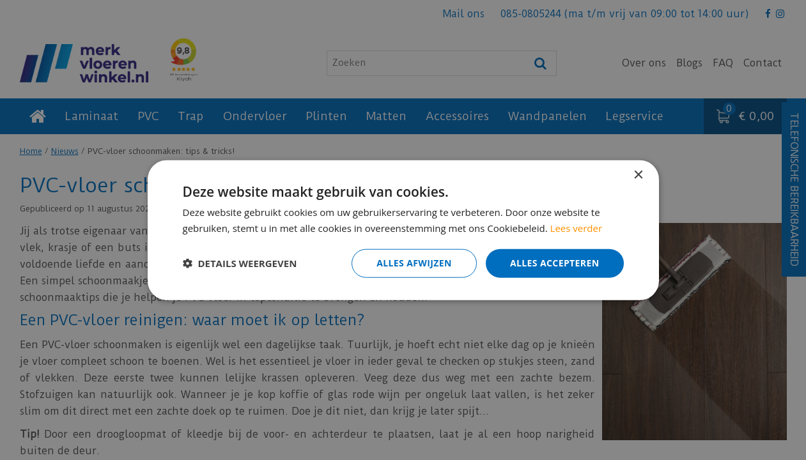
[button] (240, 263)
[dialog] (403, 230)
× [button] (638, 175)
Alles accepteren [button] (555, 263)
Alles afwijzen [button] (414, 263)
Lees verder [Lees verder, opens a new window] (576, 228)
